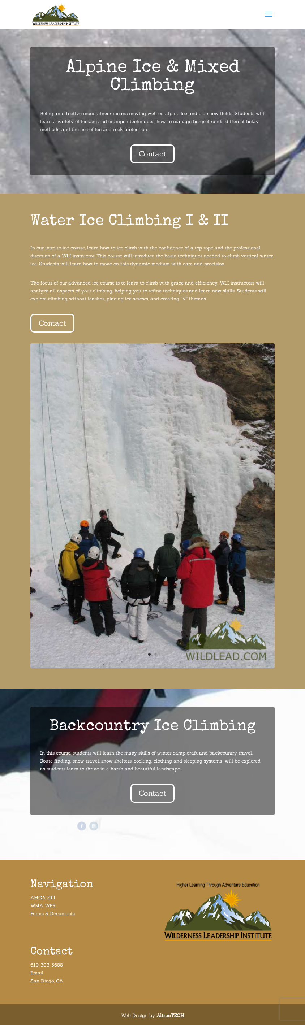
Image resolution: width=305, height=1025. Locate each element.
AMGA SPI (42, 898)
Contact (152, 153)
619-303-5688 (46, 965)
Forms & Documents (52, 914)
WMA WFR (43, 906)
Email (36, 973)
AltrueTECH (170, 1015)
